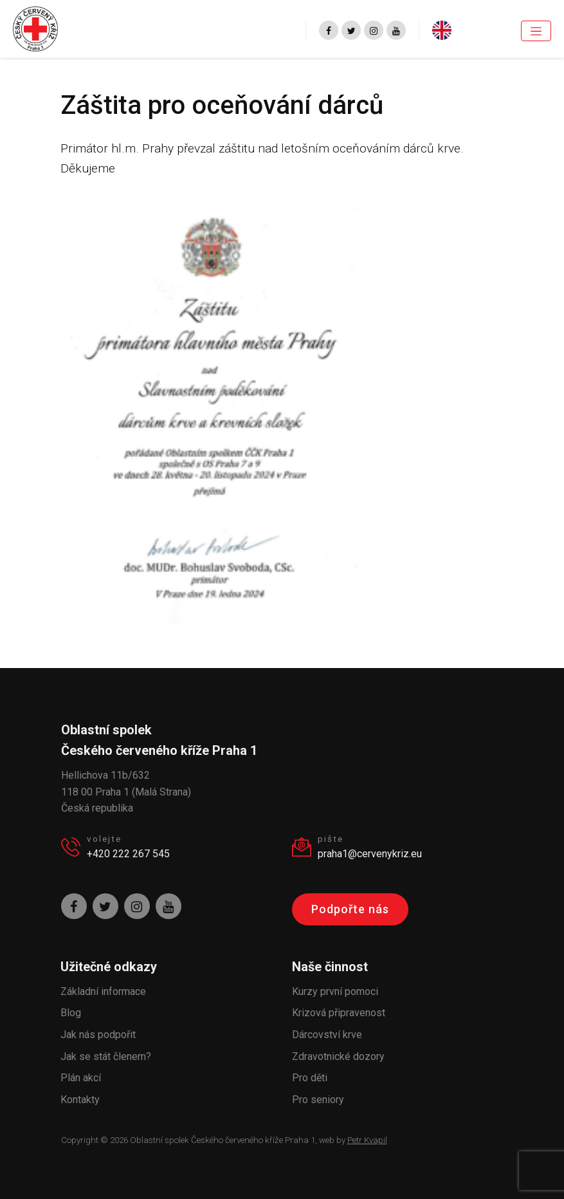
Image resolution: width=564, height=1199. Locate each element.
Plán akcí (80, 1078)
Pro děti (309, 1078)
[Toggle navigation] (536, 31)
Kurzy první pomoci (335, 991)
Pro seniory (318, 1099)
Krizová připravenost (338, 1013)
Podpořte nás (350, 909)
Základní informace (103, 991)
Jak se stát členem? (105, 1056)
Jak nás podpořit (98, 1034)
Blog (70, 1013)
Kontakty (80, 1099)
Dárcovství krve (327, 1034)
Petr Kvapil (367, 1140)
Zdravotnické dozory (338, 1056)
